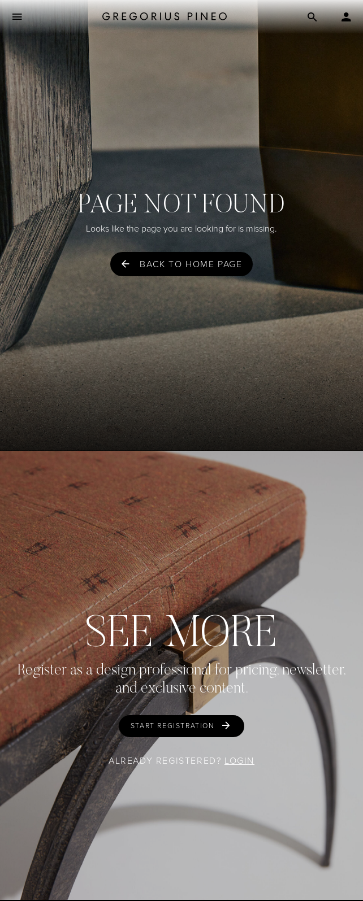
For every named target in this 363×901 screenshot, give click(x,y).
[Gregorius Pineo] (164, 17)
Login (239, 760)
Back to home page (191, 264)
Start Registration (173, 726)
